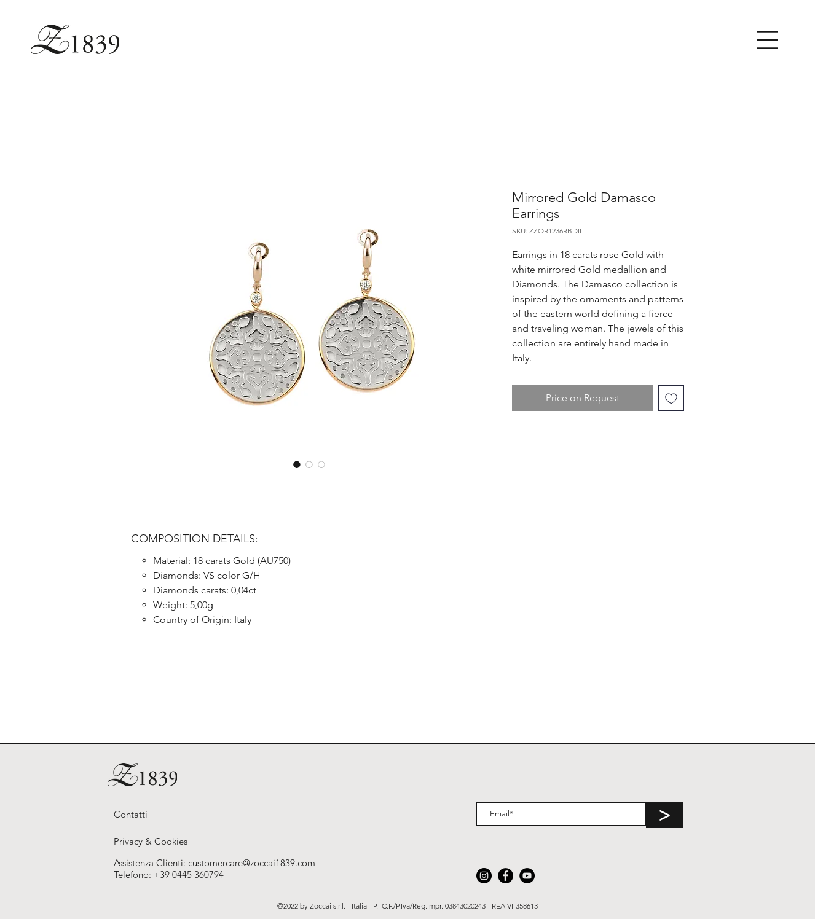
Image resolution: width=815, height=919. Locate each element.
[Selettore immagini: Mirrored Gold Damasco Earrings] (297, 464)
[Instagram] (484, 875)
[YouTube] (527, 875)
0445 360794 (198, 874)
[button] (767, 40)
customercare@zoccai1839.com (251, 863)
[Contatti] (131, 814)
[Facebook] (505, 875)
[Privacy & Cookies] (150, 841)
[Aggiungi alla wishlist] (671, 398)
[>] (664, 815)
